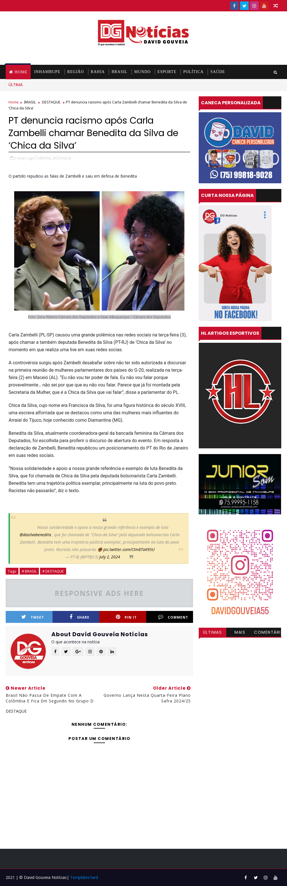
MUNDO (142, 72)
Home (20, 72)
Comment (173, 617)
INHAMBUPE (47, 72)
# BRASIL (29, 571)
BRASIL (119, 72)
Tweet (32, 617)
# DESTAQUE (53, 571)
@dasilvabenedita (35, 534)
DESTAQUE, (62, 158)
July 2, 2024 (109, 557)
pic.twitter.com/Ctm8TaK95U (129, 549)
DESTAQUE (51, 102)
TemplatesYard (84, 877)
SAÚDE (217, 72)
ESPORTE (167, 72)
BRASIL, (45, 158)
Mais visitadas (240, 633)
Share (79, 617)
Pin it (126, 617)
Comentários (267, 633)
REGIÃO (75, 72)
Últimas (212, 632)
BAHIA (98, 72)
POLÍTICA (193, 72)
